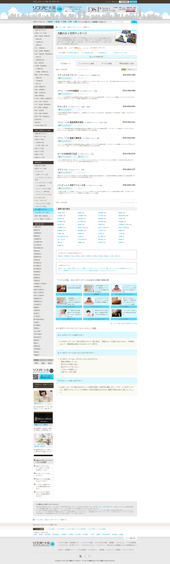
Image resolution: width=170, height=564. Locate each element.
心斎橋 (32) (39, 69)
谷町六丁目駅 (102, 227)
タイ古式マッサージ (40, 209)
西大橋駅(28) (37, 269)
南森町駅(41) (37, 257)
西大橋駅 (100, 221)
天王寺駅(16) (37, 245)
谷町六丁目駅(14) (39, 292)
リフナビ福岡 (101, 529)
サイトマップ (110, 549)
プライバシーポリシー (128, 549)
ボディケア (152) (40, 206)
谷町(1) (101, 256)
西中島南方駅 (61, 236)
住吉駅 (100, 233)
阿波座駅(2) (37, 271)
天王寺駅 (100, 215)
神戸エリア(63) (39, 148)
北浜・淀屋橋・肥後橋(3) (42, 51)
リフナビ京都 (70, 529)
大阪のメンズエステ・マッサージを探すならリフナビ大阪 (86, 561)
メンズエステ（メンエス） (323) (43, 178)
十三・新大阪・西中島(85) (42, 104)
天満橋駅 (60, 227)
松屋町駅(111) (38, 298)
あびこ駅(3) (37, 331)
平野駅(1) (36, 328)
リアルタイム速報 (63, 542)
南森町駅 (100, 218)
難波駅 (120, 212)
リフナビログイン (93, 549)
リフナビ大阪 (50, 529)
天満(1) (95, 256)
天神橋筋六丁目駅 (124, 224)
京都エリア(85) (39, 139)
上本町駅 (100, 230)
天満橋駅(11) (37, 286)
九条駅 (80, 236)
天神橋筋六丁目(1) (69, 256)
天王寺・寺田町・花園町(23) (43, 98)
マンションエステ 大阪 (101, 268)
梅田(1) (60, 256)
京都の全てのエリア (40, 133)
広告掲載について (69, 549)
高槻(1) (106, 256)
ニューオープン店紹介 (87, 542)
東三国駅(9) (37, 325)
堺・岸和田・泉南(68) (41, 107)
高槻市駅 (100, 239)
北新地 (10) (39, 42)
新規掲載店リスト (74, 542)
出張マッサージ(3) (40, 136)
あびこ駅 (60, 239)
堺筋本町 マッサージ (69, 270)
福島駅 (80, 224)
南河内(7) (37, 122)
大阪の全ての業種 (39, 165)
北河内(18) (37, 119)
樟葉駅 (120, 239)
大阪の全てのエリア (40, 30)
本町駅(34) (37, 251)
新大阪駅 (60, 221)
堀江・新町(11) (39, 63)
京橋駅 (59, 233)
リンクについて (100, 545)
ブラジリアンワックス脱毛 (84, 270)
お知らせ (60, 549)
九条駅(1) (36, 322)
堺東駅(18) (37, 346)
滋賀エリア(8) (38, 154)
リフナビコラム (120, 542)
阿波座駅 (121, 221)
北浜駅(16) (37, 260)
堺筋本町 (50, 21)
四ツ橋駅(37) (37, 265)
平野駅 (120, 236)
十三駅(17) (37, 316)
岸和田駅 (100, 242)
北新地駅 (80, 218)
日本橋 (63, 21)
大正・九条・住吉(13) (41, 101)
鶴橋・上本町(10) (39, 92)
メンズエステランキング (87, 545)
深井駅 (120, 242)
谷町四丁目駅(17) (39, 289)
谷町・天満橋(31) (39, 89)
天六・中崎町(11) (39, 48)
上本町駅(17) (37, 304)
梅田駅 (80, 212)
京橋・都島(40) (39, 95)
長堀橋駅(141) (38, 301)
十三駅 (120, 233)
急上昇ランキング (74, 545)
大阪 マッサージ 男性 (64, 268)
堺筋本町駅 (122, 215)
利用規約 (118, 549)
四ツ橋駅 (80, 221)
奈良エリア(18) (39, 151)
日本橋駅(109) (38, 242)
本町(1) (78, 256)
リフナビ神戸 (60, 529)
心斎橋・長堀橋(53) (40, 66)
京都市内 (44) (39, 142)
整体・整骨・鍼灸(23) (41, 216)
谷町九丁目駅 (122, 227)
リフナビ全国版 (38, 529)
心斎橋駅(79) (37, 239)
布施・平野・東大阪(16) (41, 116)
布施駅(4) (36, 355)
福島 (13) (38, 45)
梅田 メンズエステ (88, 268)
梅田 (75, 21)
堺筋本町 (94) (39, 60)
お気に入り (102, 22)
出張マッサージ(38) (40, 33)
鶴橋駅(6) (36, 307)
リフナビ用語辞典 (131, 542)
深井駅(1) (36, 352)
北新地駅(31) (37, 254)
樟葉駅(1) (36, 340)
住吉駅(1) (36, 313)
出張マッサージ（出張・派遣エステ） (104, 506)
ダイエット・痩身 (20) (42, 191)
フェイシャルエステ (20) (43, 188)
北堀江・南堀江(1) (86, 256)
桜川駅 (59, 224)
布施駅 (59, 245)
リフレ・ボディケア (40, 200)
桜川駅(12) (37, 274)
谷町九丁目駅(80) (39, 295)
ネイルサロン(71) (39, 197)
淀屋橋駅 (100, 212)
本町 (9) (38, 57)
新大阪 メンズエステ (100, 270)
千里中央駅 (81, 239)
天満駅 (100, 224)
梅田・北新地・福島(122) (42, 36)
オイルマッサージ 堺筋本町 (117, 268)
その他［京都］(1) (115, 256)
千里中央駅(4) (38, 334)
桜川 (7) (38, 83)
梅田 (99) (38, 39)
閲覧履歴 (95, 22)
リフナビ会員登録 (81, 549)
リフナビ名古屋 (80, 529)
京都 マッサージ (76, 268)
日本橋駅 (80, 215)
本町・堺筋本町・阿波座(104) (43, 54)
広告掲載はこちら (120, 545)
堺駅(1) (36, 343)
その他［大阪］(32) (40, 125)
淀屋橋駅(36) (37, 233)
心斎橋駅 (60, 215)
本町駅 (59, 218)
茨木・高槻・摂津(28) (41, 113)
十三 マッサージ (112, 270)
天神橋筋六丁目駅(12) (40, 283)
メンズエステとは (63, 545)
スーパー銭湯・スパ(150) (42, 219)
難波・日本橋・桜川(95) (41, 74)
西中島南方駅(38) (39, 319)
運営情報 (102, 549)
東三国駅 (100, 236)
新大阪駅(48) (37, 263)
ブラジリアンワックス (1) (43, 194)
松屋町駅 (60, 230)
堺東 (70, 21)
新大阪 (57, 21)
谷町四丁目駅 (82, 227)
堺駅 (58, 242)
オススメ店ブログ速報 (101, 542)
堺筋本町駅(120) (38, 248)
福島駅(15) (37, 277)
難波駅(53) (37, 236)
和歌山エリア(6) (39, 157)
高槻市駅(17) (37, 337)
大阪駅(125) (37, 227)
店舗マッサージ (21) (41, 174)
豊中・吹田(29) (39, 110)
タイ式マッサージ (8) (42, 212)
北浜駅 (120, 218)
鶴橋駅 (120, 230)
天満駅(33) (37, 280)
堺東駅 (80, 242)
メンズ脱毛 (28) (40, 185)
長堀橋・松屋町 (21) (41, 72)
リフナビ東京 (91, 529)
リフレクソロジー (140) (42, 203)
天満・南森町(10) (39, 86)
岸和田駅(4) (37, 349)
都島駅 (80, 233)
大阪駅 (59, 212)
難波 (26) (38, 78)
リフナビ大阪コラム (84, 22)
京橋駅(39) (37, 310)
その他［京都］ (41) (41, 145)
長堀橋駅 (80, 230)
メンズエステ (38, 171)
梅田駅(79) (37, 230)
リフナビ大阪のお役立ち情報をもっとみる (124, 323)
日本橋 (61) (39, 80)
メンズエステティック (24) (43, 182)
